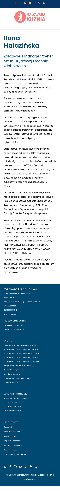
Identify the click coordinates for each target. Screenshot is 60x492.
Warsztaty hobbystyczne (13, 370)
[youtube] (20, 466)
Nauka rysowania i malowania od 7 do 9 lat (21, 349)
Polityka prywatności (12, 431)
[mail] (5, 466)
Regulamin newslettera (13, 445)
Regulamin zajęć (10, 436)
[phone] (35, 466)
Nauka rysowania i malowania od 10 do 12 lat (21, 353)
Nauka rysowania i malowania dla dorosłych (21, 361)
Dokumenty (8, 427)
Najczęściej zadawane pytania (16, 398)
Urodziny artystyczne (12, 374)
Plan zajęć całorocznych (13, 406)
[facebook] (10, 466)
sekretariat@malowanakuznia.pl (27, 302)
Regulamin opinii (10, 450)
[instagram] (15, 466)
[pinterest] (30, 466)
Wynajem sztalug (11, 382)
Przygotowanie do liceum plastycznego (19, 366)
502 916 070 (11, 298)
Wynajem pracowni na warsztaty (17, 378)
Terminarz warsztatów (12, 410)
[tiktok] (25, 466)
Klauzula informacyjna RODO (15, 454)
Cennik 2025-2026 (11, 402)
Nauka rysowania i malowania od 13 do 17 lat (21, 357)
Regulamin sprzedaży (12, 441)
